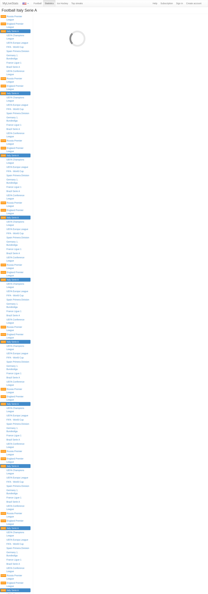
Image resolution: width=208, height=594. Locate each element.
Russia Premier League (11, 18)
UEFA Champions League (15, 37)
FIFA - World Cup (15, 47)
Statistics (49, 3)
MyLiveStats (10, 3)
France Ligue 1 (13, 62)
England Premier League (12, 25)
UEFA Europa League (17, 43)
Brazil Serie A (13, 67)
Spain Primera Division (17, 51)
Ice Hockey (62, 3)
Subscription (166, 3)
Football (38, 3)
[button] (25, 3)
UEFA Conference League (15, 73)
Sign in (179, 3)
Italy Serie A (10, 31)
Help (155, 3)
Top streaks (77, 3)
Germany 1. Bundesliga (12, 57)
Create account (193, 3)
